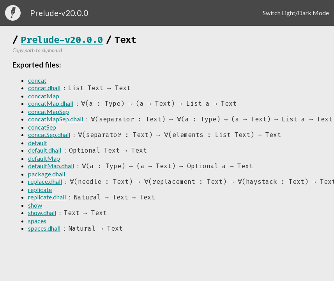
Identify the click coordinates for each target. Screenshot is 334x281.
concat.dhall (44, 88)
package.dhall (46, 176)
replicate (40, 192)
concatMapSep (48, 112)
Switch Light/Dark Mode (296, 12)
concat (37, 80)
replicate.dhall (47, 200)
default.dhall (44, 152)
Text (125, 40)
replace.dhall (45, 184)
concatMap (43, 96)
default (37, 144)
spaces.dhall (44, 232)
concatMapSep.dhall (55, 120)
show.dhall (42, 216)
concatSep (42, 128)
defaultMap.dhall (51, 168)
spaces (37, 224)
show (35, 208)
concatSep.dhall (49, 136)
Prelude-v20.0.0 (62, 40)
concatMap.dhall (50, 104)
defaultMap (44, 160)
